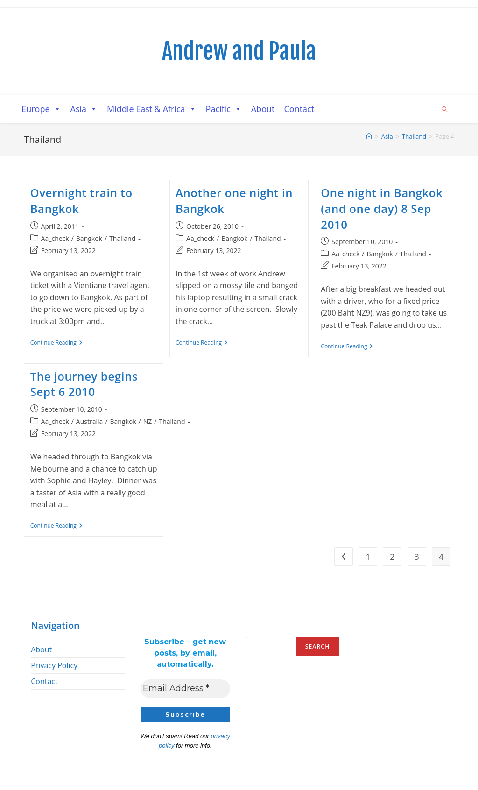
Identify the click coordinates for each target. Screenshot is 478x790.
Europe (41, 108)
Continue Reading (56, 343)
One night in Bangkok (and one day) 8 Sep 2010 (382, 208)
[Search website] (444, 109)
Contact (299, 108)
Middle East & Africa (152, 108)
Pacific (224, 108)
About (263, 108)
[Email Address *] (185, 688)
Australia (89, 421)
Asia (84, 108)
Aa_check (55, 238)
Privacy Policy (54, 665)
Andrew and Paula (239, 51)
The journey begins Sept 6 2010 (84, 384)
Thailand (122, 238)
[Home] (369, 136)
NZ (147, 421)
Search (317, 646)
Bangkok (89, 238)
